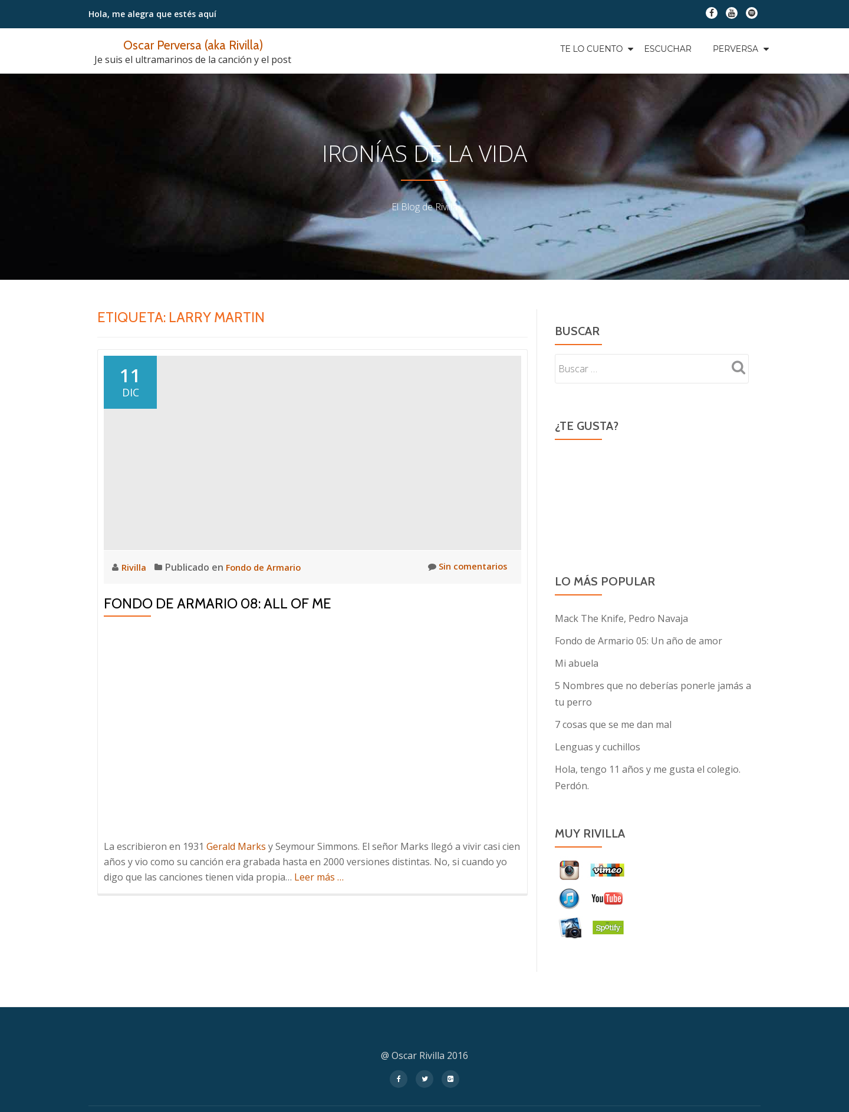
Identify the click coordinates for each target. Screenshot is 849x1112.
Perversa (735, 49)
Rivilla (135, 567)
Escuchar (667, 49)
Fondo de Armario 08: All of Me (217, 603)
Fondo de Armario (267, 567)
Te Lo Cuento (591, 49)
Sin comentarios (464, 567)
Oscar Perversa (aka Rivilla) (193, 44)
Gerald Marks (236, 846)
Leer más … (319, 877)
